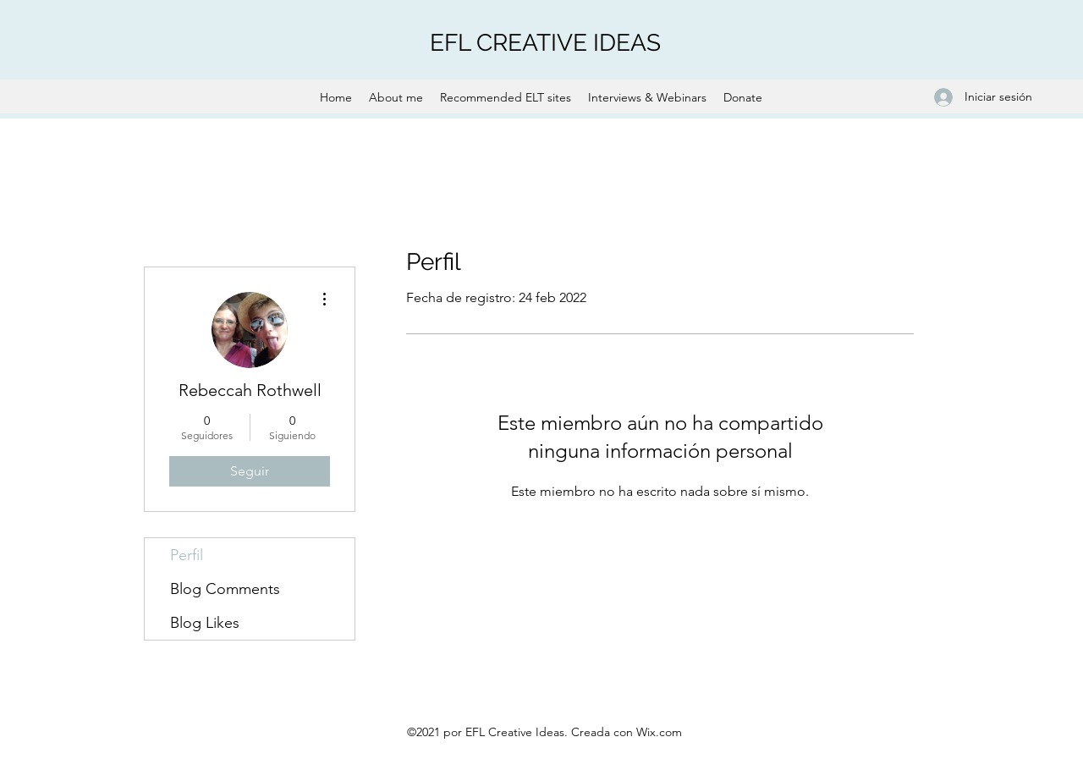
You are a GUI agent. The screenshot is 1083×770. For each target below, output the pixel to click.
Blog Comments (225, 589)
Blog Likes (204, 622)
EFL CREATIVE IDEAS (545, 43)
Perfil (186, 555)
